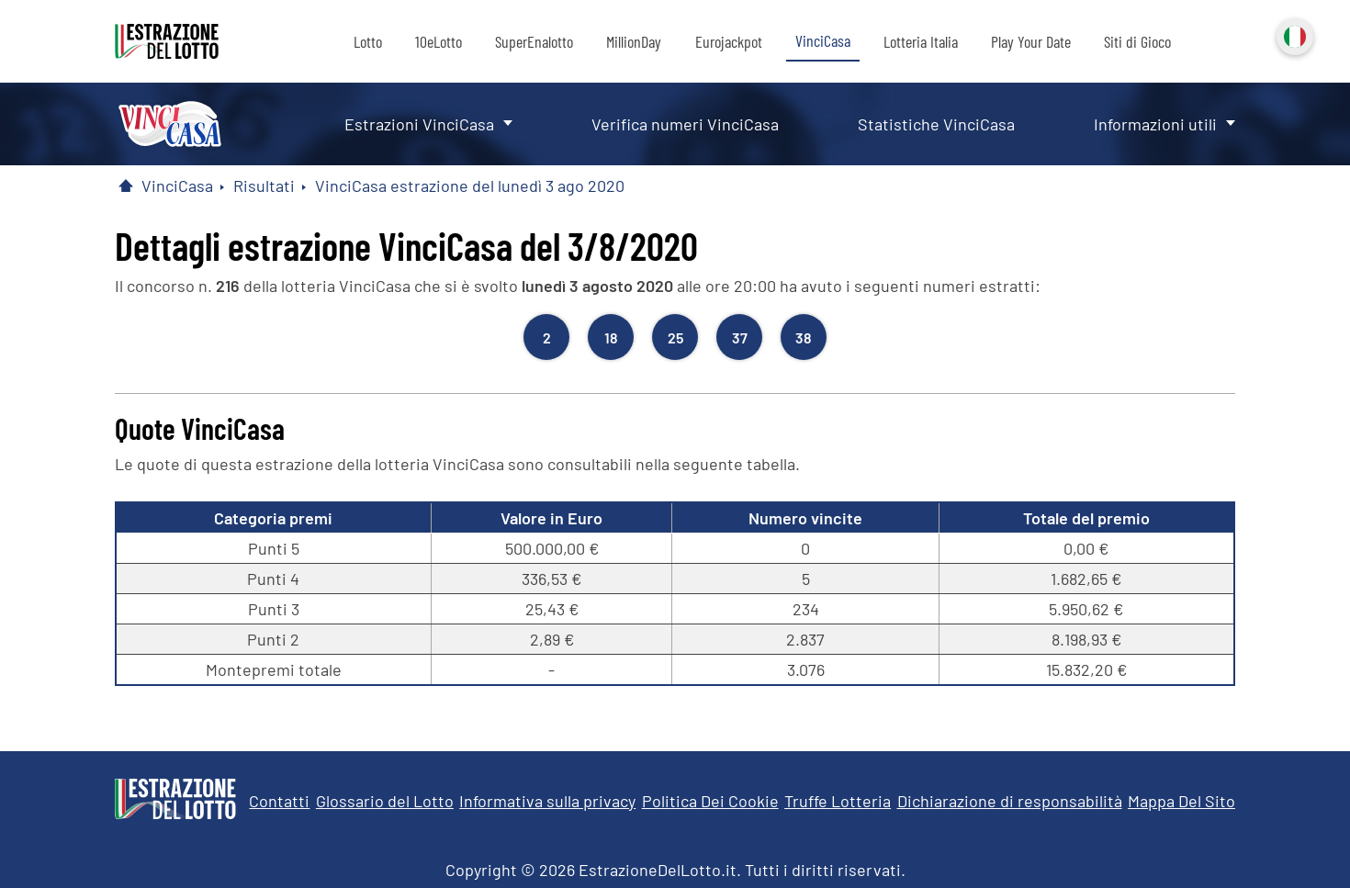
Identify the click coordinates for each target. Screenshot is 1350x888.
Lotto (368, 41)
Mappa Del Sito (1181, 801)
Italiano (1293, 35)
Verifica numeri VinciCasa (685, 124)
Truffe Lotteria (837, 801)
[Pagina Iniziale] (126, 185)
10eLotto (438, 41)
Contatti (279, 801)
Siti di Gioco (1137, 41)
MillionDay (633, 41)
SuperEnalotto (534, 41)
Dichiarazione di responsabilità (1009, 801)
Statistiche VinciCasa (936, 124)
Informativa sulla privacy (547, 801)
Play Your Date (1031, 41)
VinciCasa (822, 40)
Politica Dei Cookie (710, 801)
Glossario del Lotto (385, 801)
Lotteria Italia (920, 41)
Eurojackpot (728, 41)
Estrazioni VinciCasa (419, 124)
